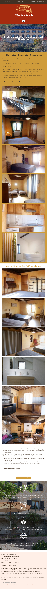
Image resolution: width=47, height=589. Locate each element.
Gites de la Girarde (24, 15)
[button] (23, 21)
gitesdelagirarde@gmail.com (38, 1)
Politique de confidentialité (8, 582)
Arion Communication (30, 585)
